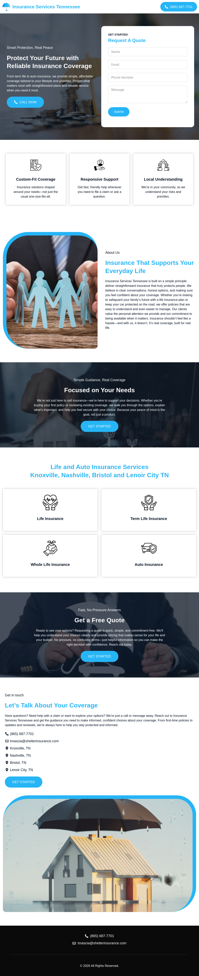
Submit (119, 111)
